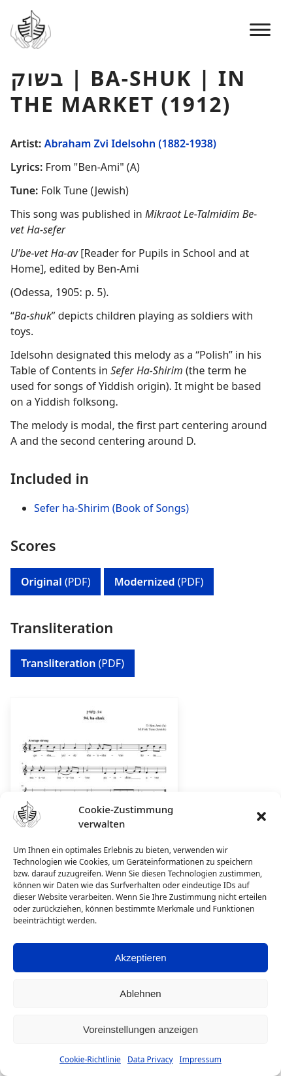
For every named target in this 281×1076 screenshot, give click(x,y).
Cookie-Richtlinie (90, 1059)
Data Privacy (150, 1059)
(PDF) (55, 582)
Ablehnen (140, 993)
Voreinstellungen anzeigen (140, 1029)
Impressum (201, 1059)
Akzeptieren (140, 957)
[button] (261, 816)
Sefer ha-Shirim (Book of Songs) (111, 508)
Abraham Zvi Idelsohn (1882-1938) (130, 143)
